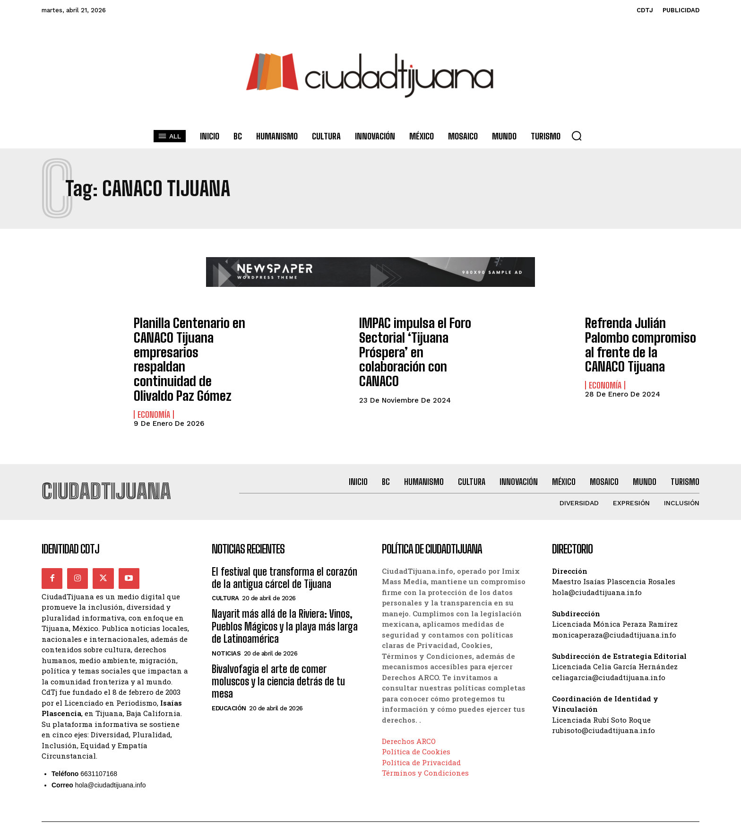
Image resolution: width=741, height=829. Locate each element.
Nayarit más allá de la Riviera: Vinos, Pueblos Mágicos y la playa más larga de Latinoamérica (285, 606)
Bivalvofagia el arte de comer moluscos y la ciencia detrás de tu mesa (278, 661)
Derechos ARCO (409, 720)
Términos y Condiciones (425, 752)
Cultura (225, 577)
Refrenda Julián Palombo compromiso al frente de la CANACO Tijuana (640, 337)
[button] (576, 135)
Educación (229, 687)
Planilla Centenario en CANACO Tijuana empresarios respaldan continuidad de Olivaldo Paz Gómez (185, 347)
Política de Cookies (416, 731)
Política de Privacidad (421, 741)
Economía (154, 389)
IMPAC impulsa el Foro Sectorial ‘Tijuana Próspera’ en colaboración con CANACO (415, 340)
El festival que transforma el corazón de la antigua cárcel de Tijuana (284, 557)
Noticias (226, 632)
